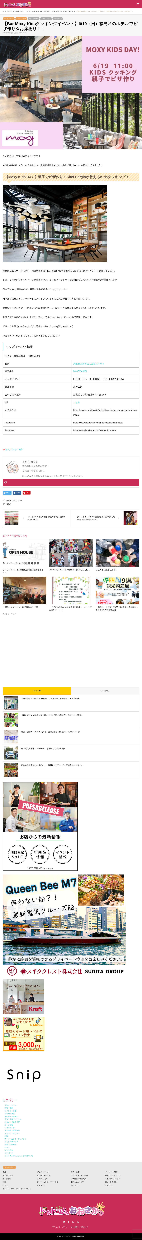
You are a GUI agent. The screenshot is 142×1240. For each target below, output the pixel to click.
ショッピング (42, 1179)
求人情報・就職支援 (78, 1179)
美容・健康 (75, 1172)
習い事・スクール (43, 1175)
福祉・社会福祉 (111, 1182)
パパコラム (75, 1185)
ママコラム (105, 691)
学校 (4, 1172)
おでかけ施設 (8, 1175)
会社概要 (74, 1227)
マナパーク (109, 1185)
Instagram (73, 1222)
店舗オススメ (58, 18)
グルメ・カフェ (9, 18)
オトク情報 (7, 1179)
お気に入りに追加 (14, 449)
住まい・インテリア (112, 1175)
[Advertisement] (71, 649)
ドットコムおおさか (65, 1236)
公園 (4, 1182)
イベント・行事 (21, 18)
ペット (5, 1185)
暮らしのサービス (77, 1182)
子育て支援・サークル (79, 1175)
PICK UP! (37, 691)
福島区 (8, 504)
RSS (78, 1222)
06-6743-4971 (80, 371)
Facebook (69, 1222)
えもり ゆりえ (17, 501)
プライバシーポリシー (60, 1227)
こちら (76, 402)
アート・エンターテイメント (48, 1182)
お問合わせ (84, 1227)
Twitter (64, 1222)
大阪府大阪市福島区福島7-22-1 (88, 363)
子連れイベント (46, 18)
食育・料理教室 (33, 18)
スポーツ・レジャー (112, 1179)
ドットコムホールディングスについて (17, 1189)
